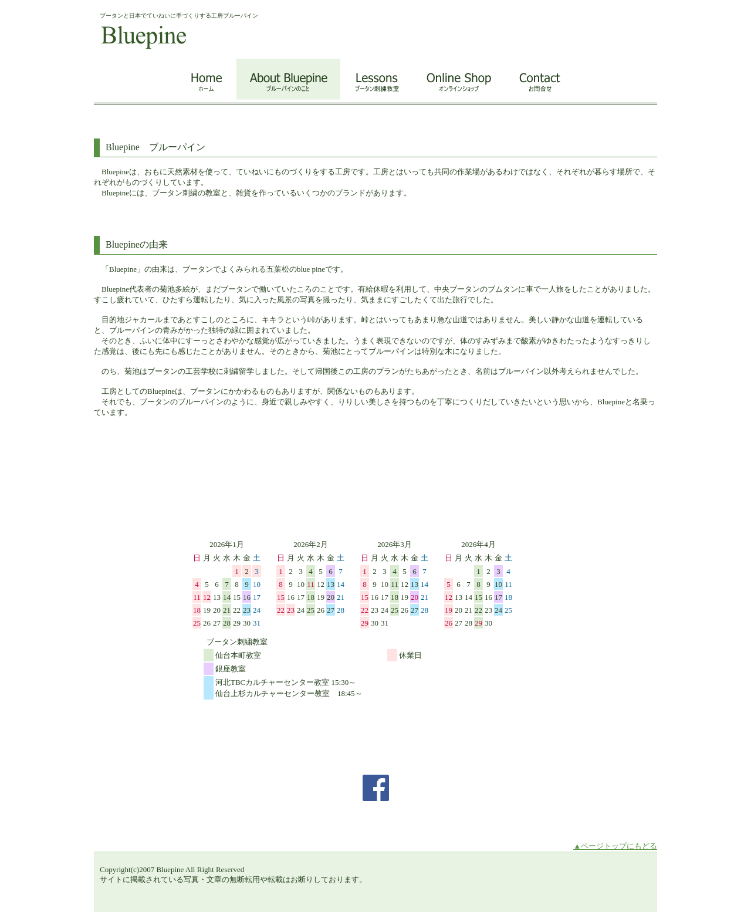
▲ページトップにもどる (615, 846)
